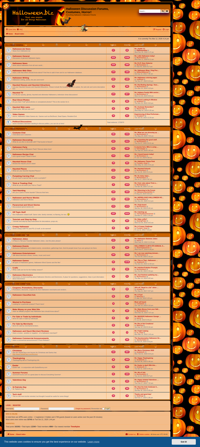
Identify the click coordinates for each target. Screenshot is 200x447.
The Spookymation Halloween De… (148, 338)
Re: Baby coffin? (141, 219)
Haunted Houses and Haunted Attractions (31, 85)
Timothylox (75, 427)
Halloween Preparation (16, 129)
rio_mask (140, 332)
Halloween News (20, 63)
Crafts (15, 268)
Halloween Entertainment (24, 253)
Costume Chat (19, 133)
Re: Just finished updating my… (147, 275)
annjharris (140, 101)
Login (8, 405)
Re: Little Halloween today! (145, 56)
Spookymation (142, 340)
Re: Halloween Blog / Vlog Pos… (147, 70)
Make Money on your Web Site (26, 309)
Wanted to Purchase (22, 302)
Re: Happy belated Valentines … (147, 380)
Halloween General (14, 45)
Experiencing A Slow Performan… (147, 114)
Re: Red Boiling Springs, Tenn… (147, 85)
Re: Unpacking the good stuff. (146, 140)
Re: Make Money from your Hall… (147, 309)
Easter (15, 365)
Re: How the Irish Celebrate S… (146, 387)
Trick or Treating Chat (22, 183)
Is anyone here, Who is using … (146, 147)
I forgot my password (82, 408)
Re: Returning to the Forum (145, 190)
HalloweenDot (142, 50)
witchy (139, 240)
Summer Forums (20, 373)
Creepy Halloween (21, 227)
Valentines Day (19, 380)
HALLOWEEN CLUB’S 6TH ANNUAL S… (150, 246)
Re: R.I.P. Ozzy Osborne (143, 63)
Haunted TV (18, 93)
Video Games (19, 114)
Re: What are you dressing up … (147, 132)
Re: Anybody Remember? (144, 107)
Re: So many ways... (142, 176)
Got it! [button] (184, 442)
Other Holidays (12, 347)
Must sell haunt (140, 302)
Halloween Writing (21, 78)
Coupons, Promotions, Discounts (28, 288)
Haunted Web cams (21, 107)
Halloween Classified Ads (24, 295)
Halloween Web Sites (22, 70)
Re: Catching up (141, 212)
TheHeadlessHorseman (145, 214)
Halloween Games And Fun (17, 235)
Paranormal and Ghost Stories (26, 205)
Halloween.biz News (22, 49)
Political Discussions (22, 121)
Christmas (17, 350)
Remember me (97, 408)
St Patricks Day (19, 387)
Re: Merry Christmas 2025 (144, 350)
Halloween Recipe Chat (23, 154)
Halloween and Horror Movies (26, 198)
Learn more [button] (93, 441)
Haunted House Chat (22, 162)
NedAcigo (140, 396)
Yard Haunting (19, 190)
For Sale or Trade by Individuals (27, 317)
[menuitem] (19, 29)
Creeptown (140, 304)
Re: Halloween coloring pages (146, 77)
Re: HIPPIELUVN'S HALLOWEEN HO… (149, 197)
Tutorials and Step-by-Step (25, 219)
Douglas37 (140, 116)
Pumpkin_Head (142, 163)
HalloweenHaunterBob (145, 192)
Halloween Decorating (22, 140)
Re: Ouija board (140, 205)
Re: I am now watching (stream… (147, 253)
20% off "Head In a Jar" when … (146, 287)
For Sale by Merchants (23, 324)
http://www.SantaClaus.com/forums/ (25, 354)
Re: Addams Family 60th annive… (147, 92)
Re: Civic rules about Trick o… (146, 183)
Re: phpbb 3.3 (140, 49)
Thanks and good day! (143, 394)
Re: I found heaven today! (144, 154)
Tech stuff (17, 394)
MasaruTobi (141, 109)
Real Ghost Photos (21, 100)
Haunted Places (20, 169)
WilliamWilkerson (143, 72)
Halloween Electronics (23, 275)
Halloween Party (20, 147)
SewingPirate (141, 221)
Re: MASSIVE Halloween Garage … (148, 316)
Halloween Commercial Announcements (31, 338)
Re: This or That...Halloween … (146, 260)
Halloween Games (21, 260)
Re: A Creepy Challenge (143, 226)
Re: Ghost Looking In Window (146, 100)
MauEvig (140, 296)
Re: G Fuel (138, 295)
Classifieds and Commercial (18, 284)
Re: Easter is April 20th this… (146, 365)
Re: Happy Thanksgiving (144, 358)
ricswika (139, 289)
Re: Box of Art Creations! (144, 323)
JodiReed (140, 79)
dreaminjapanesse (143, 247)
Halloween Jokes (20, 239)
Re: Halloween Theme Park (145, 161)
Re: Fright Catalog (141, 331)
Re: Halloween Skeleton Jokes (146, 239)
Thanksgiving (19, 358)
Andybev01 (141, 262)
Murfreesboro (141, 58)
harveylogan (141, 149)
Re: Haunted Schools (143, 168)
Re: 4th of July (140, 372)
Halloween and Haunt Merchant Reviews (31, 331)
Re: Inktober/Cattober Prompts (146, 267)
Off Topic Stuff (19, 212)
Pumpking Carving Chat (23, 176)
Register (17, 405)
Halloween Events (21, 246)
